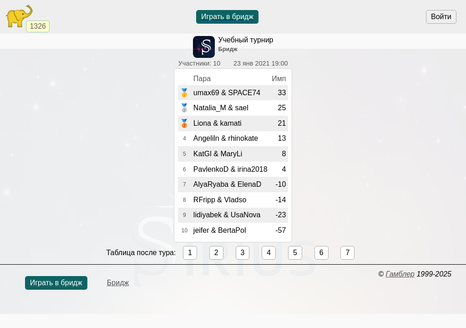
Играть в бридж (227, 16)
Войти (441, 16)
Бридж (118, 283)
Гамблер (400, 274)
